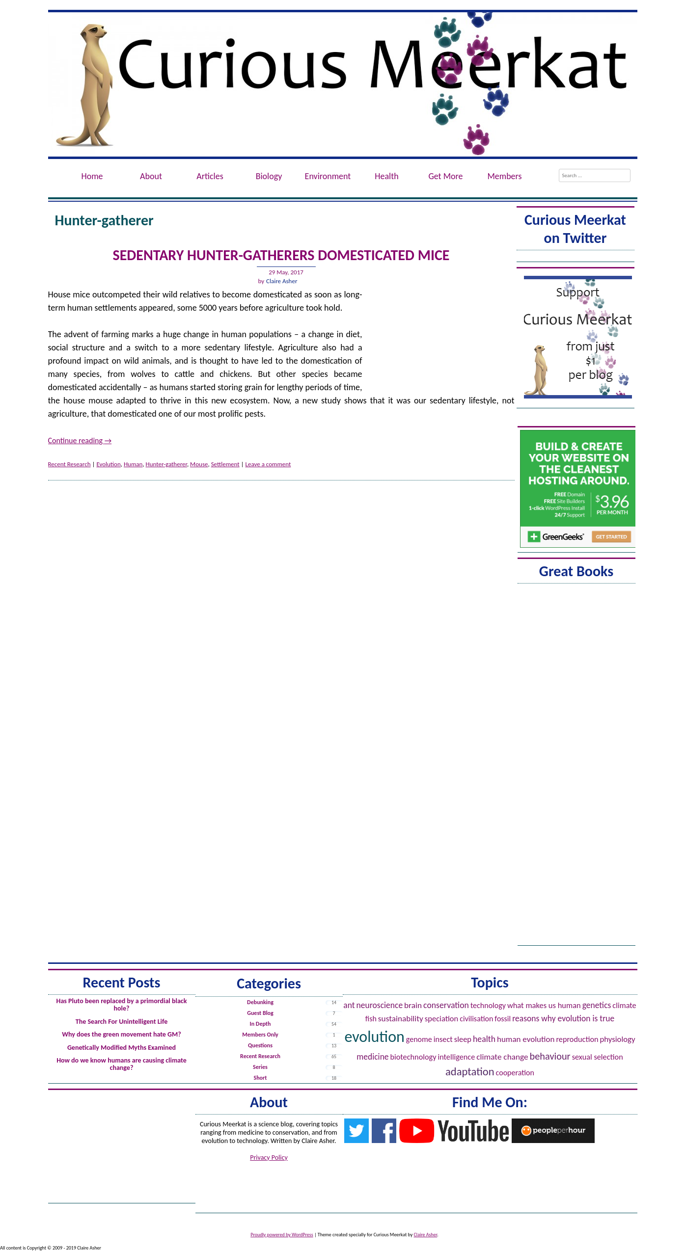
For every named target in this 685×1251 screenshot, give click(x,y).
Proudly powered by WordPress (281, 1234)
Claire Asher (281, 281)
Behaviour (550, 1056)
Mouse (199, 464)
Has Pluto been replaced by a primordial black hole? (121, 1004)
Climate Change (502, 1057)
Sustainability (400, 1018)
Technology (488, 1005)
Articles (209, 176)
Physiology (617, 1039)
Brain (413, 1005)
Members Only (260, 1034)
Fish (371, 1018)
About (151, 176)
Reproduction (577, 1039)
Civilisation (476, 1018)
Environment (328, 176)
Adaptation (469, 1071)
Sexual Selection (597, 1057)
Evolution (108, 464)
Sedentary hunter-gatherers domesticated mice (281, 255)
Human (133, 464)
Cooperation (515, 1072)
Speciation (441, 1018)
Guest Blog (260, 1013)
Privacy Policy (269, 1157)
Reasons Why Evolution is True (563, 1018)
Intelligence (456, 1057)
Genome (419, 1039)
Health (386, 176)
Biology (269, 176)
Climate (624, 1005)
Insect (443, 1039)
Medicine (372, 1056)
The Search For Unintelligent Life (122, 1021)
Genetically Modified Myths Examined (121, 1047)
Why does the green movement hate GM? (121, 1034)
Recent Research (69, 464)
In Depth (260, 1023)
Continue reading (80, 440)
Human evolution (525, 1039)
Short (260, 1077)
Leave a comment (268, 464)
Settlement (225, 464)
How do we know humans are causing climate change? (121, 1064)
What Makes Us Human (544, 1005)
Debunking (260, 1002)
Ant (349, 1005)
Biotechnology (413, 1057)
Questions (260, 1045)
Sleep (462, 1039)
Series (260, 1067)
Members (504, 176)
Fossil (502, 1018)
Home (92, 176)
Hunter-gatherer (166, 464)
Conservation (446, 1005)
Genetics (596, 1005)
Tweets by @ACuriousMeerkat (575, 257)
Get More (445, 176)
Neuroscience (379, 1005)
